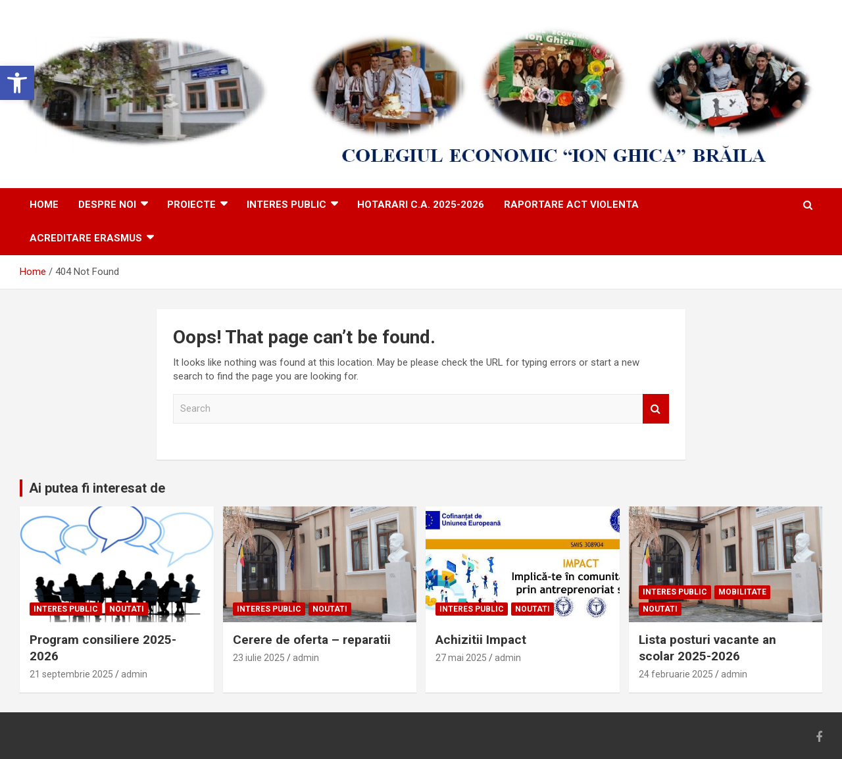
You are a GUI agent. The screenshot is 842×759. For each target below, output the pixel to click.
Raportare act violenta (571, 204)
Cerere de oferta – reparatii (312, 639)
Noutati (126, 609)
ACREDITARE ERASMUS (86, 238)
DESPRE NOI (107, 204)
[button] (17, 83)
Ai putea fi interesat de (97, 488)
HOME (44, 204)
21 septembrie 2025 (71, 674)
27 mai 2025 (461, 657)
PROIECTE (191, 204)
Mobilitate (742, 592)
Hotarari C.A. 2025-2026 (420, 204)
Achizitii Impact (480, 639)
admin (134, 674)
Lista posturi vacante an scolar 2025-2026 (707, 648)
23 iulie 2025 (259, 657)
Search (656, 409)
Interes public (286, 204)
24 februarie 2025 (676, 674)
